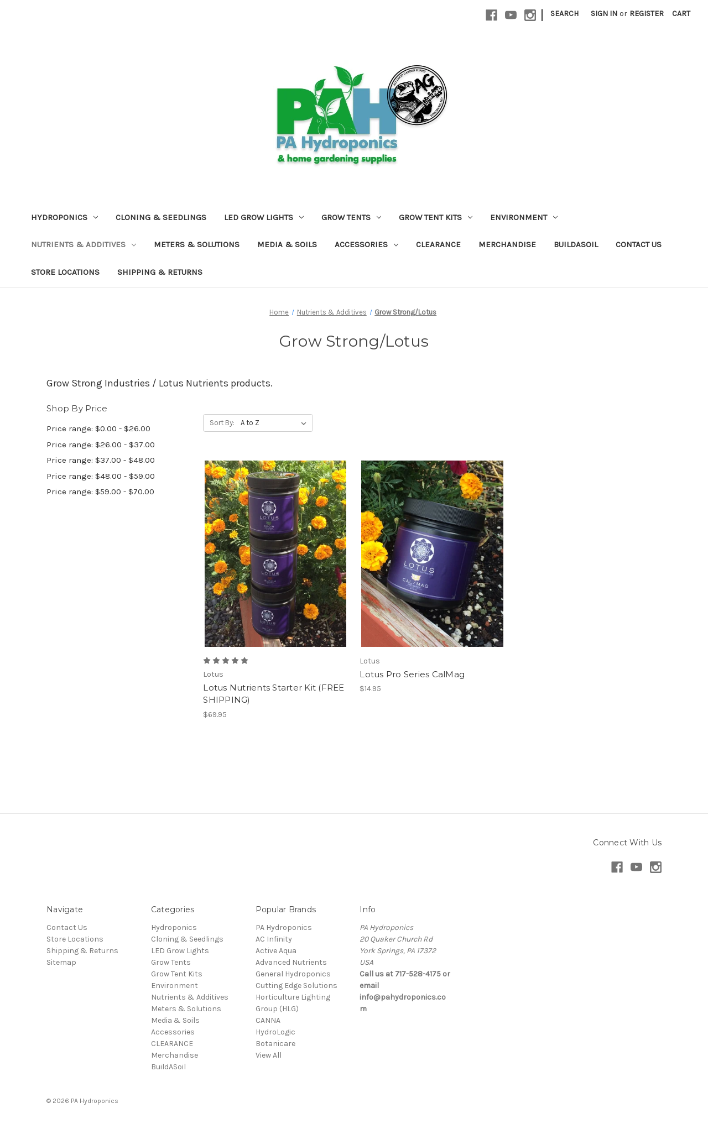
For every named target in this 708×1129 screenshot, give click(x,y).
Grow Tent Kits (435, 217)
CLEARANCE (438, 244)
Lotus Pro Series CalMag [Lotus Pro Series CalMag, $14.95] (412, 674)
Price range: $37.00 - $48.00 (100, 460)
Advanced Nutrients (291, 962)
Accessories (366, 244)
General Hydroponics (293, 974)
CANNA (268, 1020)
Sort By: (222, 423)
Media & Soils (287, 244)
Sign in (604, 13)
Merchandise (507, 244)
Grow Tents (351, 217)
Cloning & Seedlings (161, 217)
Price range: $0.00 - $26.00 (98, 428)
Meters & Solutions (197, 244)
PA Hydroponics (284, 927)
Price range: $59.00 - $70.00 (100, 491)
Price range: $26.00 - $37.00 (100, 444)
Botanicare (275, 1043)
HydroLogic (275, 1032)
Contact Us (639, 244)
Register (646, 13)
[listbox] (276, 423)
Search (564, 13)
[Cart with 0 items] (681, 13)
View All (269, 1055)
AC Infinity (274, 939)
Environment (524, 217)
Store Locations (65, 272)
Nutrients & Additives (83, 244)
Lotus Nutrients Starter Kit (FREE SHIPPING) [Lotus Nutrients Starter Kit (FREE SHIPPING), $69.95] (273, 693)
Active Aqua (276, 950)
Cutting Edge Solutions (296, 985)
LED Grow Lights (264, 217)
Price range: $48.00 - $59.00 (100, 476)
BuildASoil (576, 244)
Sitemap (61, 962)
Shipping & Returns (159, 272)
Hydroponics (64, 217)
